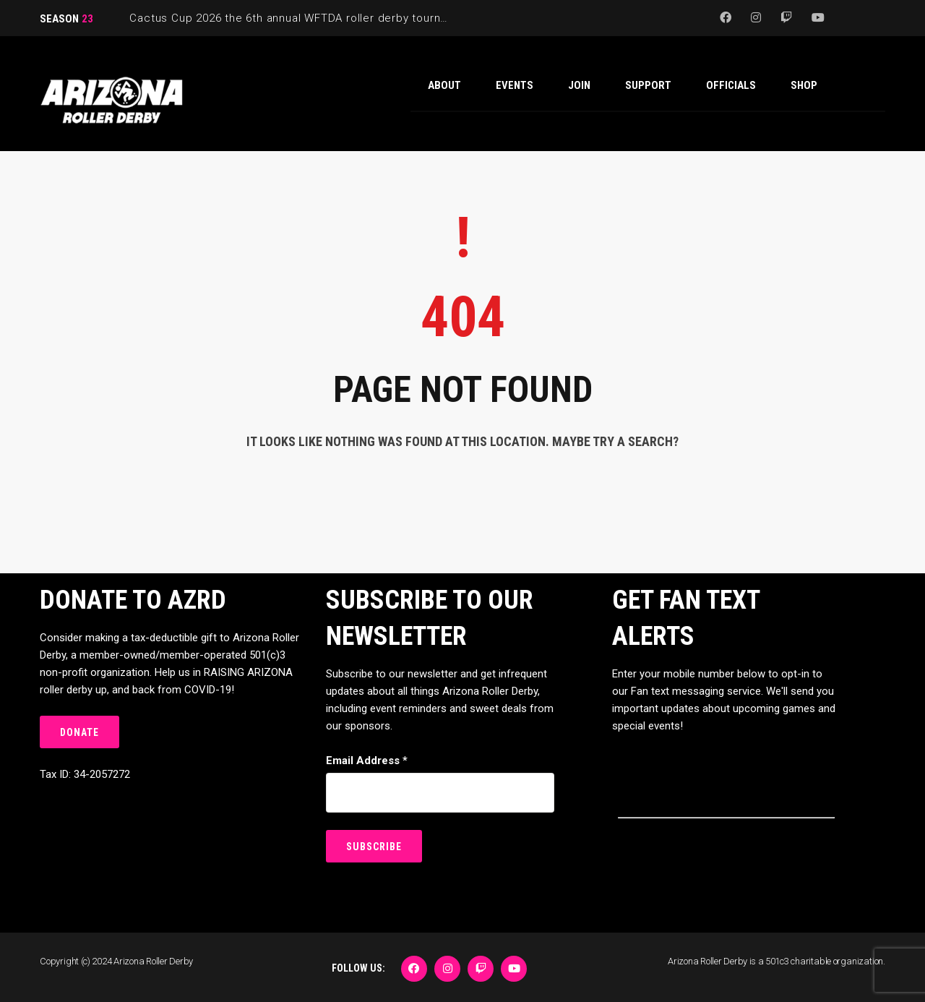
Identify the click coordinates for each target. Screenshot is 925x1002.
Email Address (367, 760)
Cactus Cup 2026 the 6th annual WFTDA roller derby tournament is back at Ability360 (357, 18)
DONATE (79, 732)
